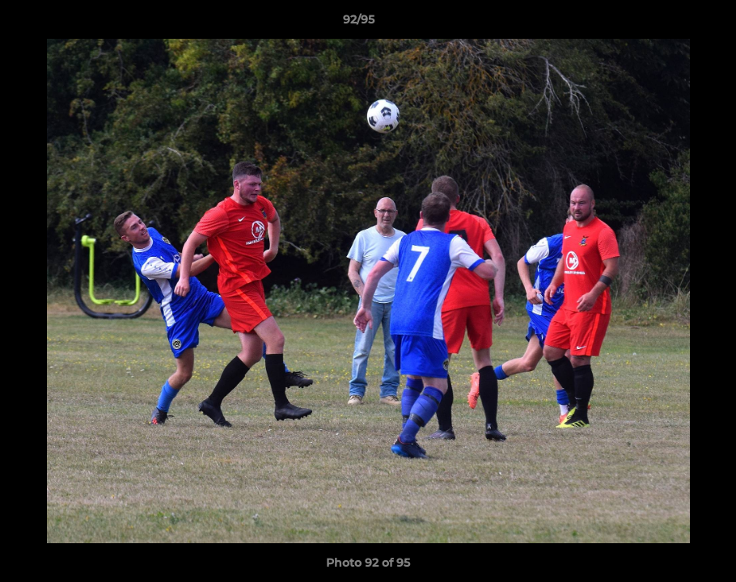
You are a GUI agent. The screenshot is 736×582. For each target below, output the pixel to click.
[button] (668, 23)
